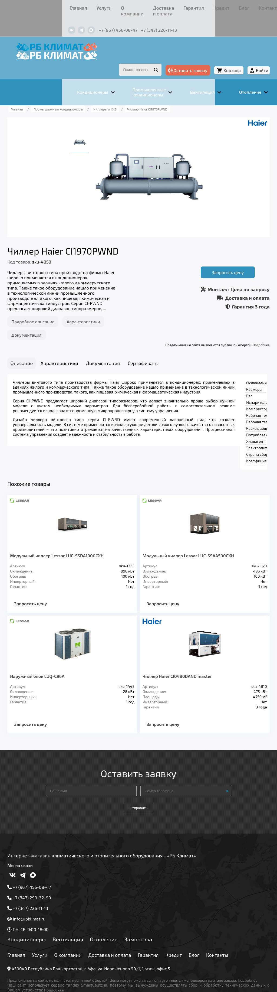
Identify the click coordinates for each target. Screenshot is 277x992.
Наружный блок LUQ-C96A (51, 642)
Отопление (117, 905)
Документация (40, 320)
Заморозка (152, 905)
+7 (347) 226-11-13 (113, 21)
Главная (31, 6)
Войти (248, 56)
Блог (185, 6)
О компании (76, 6)
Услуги (52, 6)
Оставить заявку (174, 56)
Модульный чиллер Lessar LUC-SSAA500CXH (188, 521)
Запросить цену (214, 255)
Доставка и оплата (112, 6)
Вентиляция (81, 905)
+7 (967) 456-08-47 (72, 21)
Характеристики (97, 307)
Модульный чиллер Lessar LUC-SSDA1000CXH (70, 521)
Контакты (206, 6)
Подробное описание (46, 307)
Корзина (218, 56)
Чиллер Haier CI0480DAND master (177, 642)
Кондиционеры (40, 905)
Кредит (168, 6)
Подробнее (247, 330)
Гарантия (146, 6)
